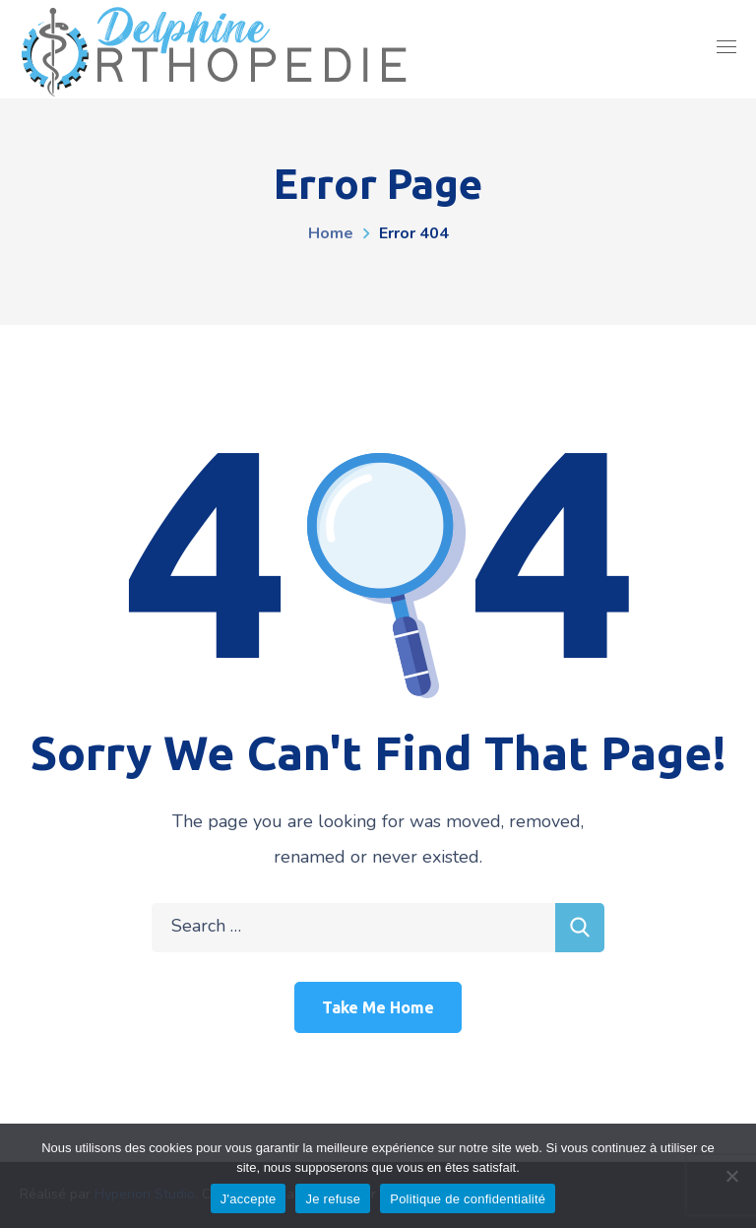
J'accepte (248, 1199)
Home (330, 233)
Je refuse (332, 1199)
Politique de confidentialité (467, 1199)
